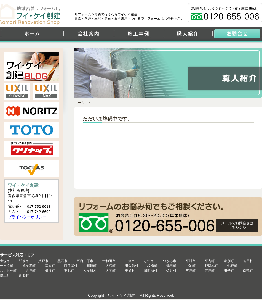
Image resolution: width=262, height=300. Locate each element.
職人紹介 (187, 35)
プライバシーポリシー (27, 217)
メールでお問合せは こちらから (237, 225)
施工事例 (138, 35)
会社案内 (88, 35)
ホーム (31, 35)
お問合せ (237, 35)
